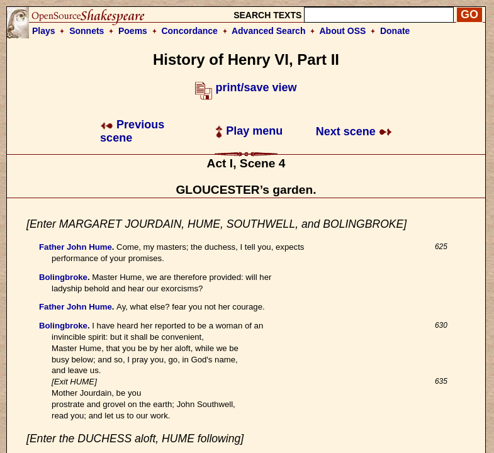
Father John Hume (75, 247)
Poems (132, 31)
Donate (395, 31)
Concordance (189, 31)
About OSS (343, 31)
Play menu (249, 131)
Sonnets (86, 31)
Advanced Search (269, 31)
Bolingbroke (63, 277)
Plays (43, 31)
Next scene (354, 131)
